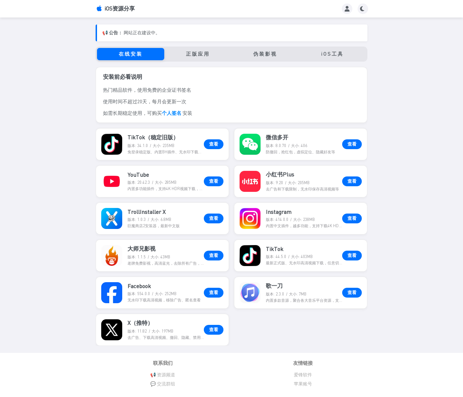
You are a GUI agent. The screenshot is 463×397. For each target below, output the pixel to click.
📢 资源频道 (162, 374)
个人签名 (171, 113)
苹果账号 (303, 383)
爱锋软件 (303, 374)
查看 (213, 144)
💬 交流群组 (162, 383)
